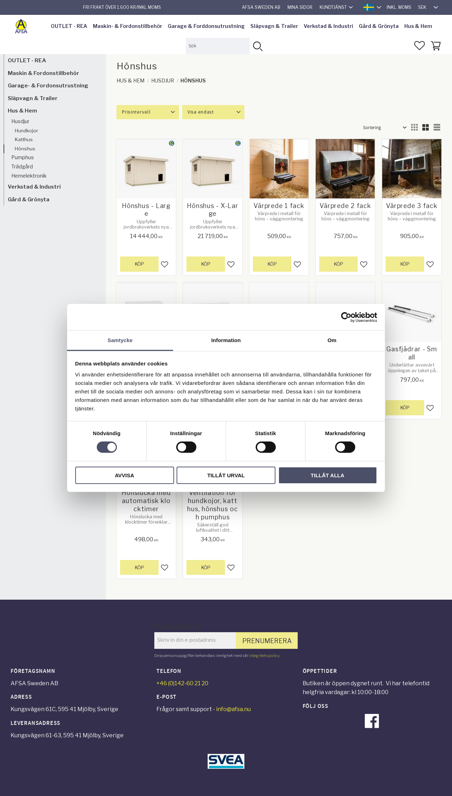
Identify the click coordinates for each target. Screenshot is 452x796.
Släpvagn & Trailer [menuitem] (274, 26)
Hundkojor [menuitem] (26, 130)
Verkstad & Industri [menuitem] (328, 26)
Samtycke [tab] (120, 340)
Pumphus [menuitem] (22, 157)
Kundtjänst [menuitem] (333, 7)
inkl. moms (399, 7)
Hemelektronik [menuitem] (29, 176)
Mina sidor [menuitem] (300, 7)
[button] (419, 45)
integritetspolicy (264, 655)
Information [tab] (226, 340)
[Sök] (258, 46)
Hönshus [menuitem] (25, 148)
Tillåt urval (226, 475)
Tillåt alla (327, 475)
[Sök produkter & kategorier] (218, 46)
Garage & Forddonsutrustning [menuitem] (206, 26)
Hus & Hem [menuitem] (418, 26)
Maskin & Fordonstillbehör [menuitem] (43, 73)
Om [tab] (331, 340)
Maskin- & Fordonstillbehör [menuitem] (127, 26)
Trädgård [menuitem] (22, 166)
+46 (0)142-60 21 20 (182, 683)
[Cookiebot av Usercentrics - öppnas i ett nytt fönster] (346, 317)
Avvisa (124, 475)
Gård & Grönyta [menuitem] (379, 26)
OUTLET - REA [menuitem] (69, 26)
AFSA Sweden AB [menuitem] (261, 7)
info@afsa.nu (233, 709)
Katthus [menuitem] (24, 139)
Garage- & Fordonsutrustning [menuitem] (48, 85)
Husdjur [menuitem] (20, 121)
